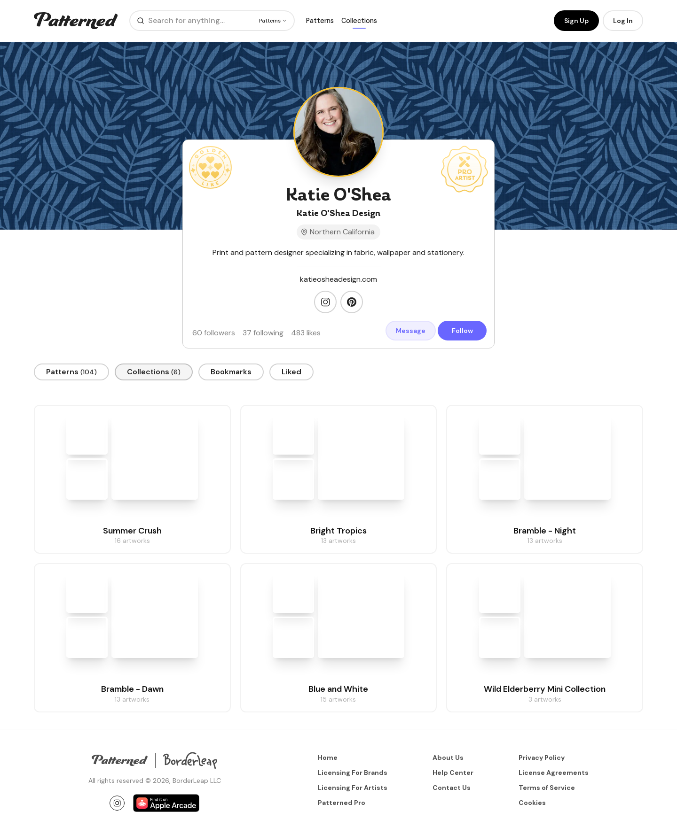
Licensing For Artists (352, 787)
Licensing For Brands (352, 772)
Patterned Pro (341, 802)
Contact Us (452, 787)
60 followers (213, 334)
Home (328, 757)
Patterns (320, 21)
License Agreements (554, 772)
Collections (359, 21)
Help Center (453, 772)
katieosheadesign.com (338, 280)
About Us (448, 757)
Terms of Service (547, 787)
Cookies (532, 802)
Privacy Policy (542, 757)
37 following (263, 334)
